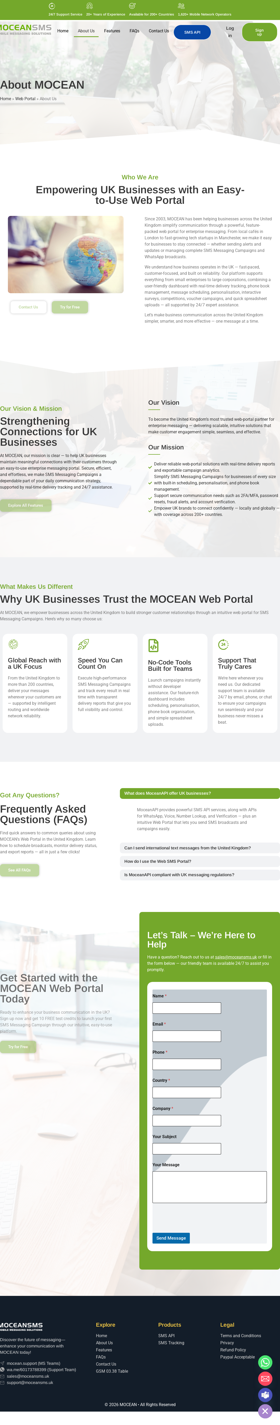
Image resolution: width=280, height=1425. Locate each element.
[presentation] (192, 1242)
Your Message (166, 1178)
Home (62, 30)
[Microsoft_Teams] (265, 1395)
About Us (86, 30)
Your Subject (164, 1150)
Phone (159, 1065)
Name (159, 1009)
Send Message (171, 1251)
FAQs (134, 30)
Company (162, 1121)
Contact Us (159, 30)
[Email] (265, 1379)
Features (112, 30)
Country (161, 1093)
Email (159, 1037)
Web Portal (25, 98)
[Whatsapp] (265, 1362)
